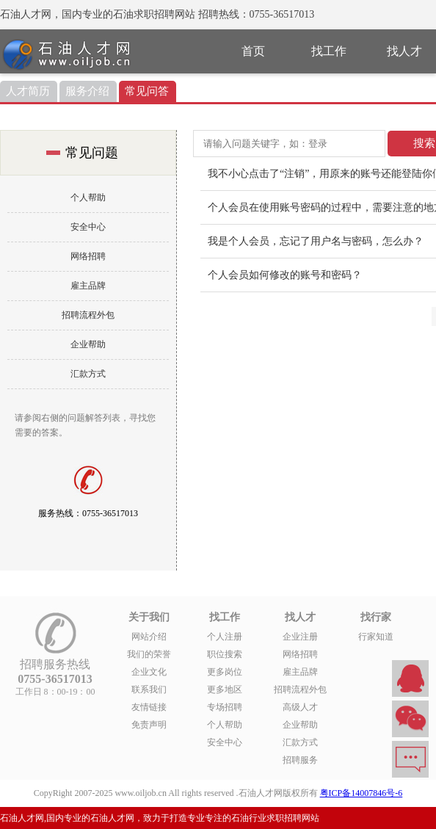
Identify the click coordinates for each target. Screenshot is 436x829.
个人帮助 (88, 197)
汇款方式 (88, 374)
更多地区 (224, 689)
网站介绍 (149, 636)
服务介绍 (87, 91)
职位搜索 (224, 654)
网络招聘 (88, 256)
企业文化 (149, 672)
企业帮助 (88, 344)
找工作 (328, 51)
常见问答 (147, 91)
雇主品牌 (88, 285)
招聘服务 (300, 760)
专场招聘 (224, 707)
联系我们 (149, 689)
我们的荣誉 (149, 654)
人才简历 (28, 91)
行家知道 (375, 636)
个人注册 (224, 636)
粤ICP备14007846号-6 (361, 793)
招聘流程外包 (88, 315)
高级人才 (300, 707)
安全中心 (88, 227)
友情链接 (149, 707)
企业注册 (300, 636)
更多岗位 (224, 672)
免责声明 (149, 725)
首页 (253, 51)
